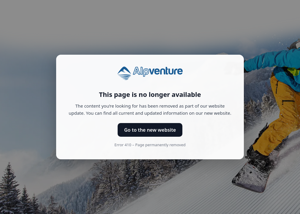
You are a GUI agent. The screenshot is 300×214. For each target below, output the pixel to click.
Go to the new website (150, 130)
